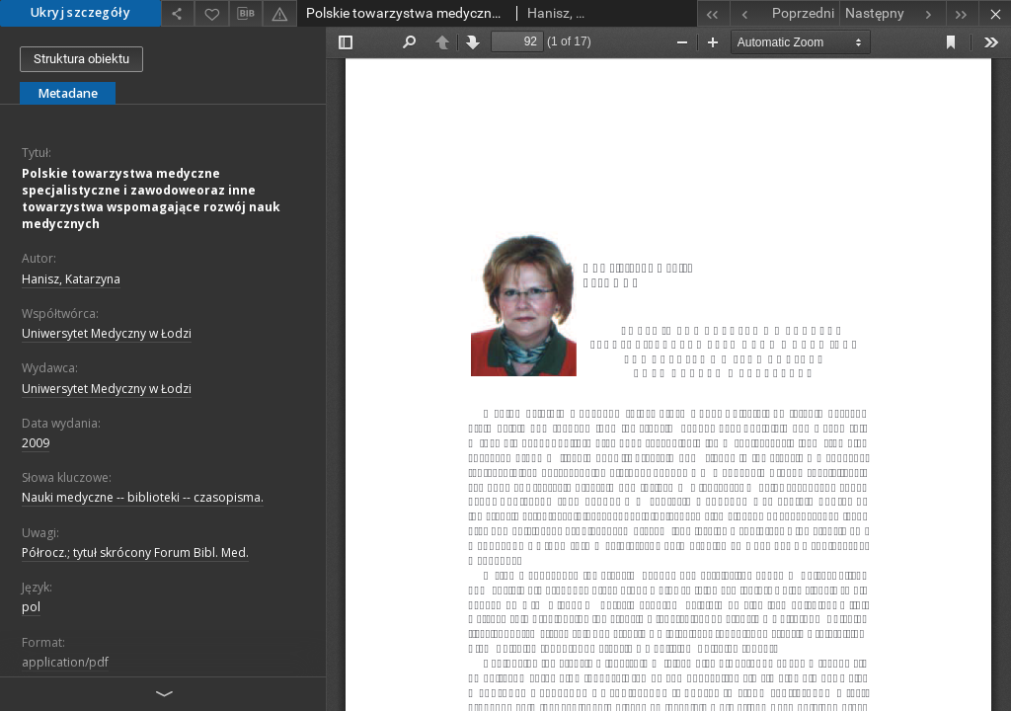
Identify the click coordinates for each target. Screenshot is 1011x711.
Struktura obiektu (81, 58)
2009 (35, 442)
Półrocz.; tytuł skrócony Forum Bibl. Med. (135, 552)
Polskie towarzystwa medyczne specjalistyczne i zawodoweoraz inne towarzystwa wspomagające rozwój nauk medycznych (151, 199)
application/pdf (65, 662)
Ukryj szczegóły (80, 12)
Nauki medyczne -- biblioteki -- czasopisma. (143, 497)
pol (31, 606)
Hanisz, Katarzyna (71, 279)
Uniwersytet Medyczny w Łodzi (107, 333)
